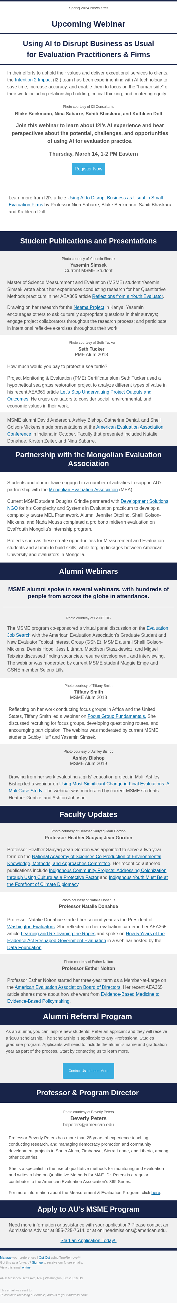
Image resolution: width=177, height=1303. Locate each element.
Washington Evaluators (31, 926)
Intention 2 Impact (33, 79)
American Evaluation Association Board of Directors (68, 987)
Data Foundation (24, 947)
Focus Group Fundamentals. (117, 716)
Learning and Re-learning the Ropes (58, 933)
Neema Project (88, 307)
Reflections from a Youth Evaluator (127, 296)
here (156, 1192)
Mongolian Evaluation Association (83, 489)
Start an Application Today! (88, 1240)
